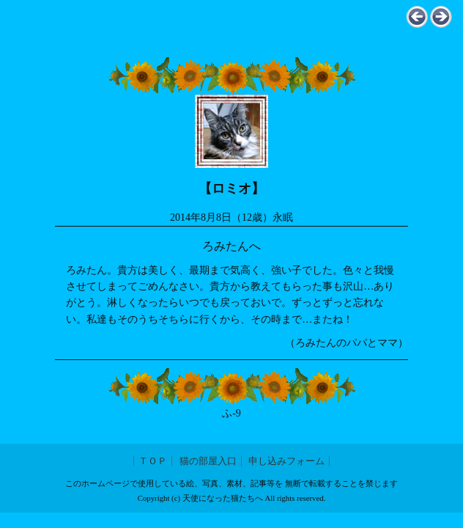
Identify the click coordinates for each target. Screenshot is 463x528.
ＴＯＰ (152, 461)
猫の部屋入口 (208, 461)
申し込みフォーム (286, 461)
